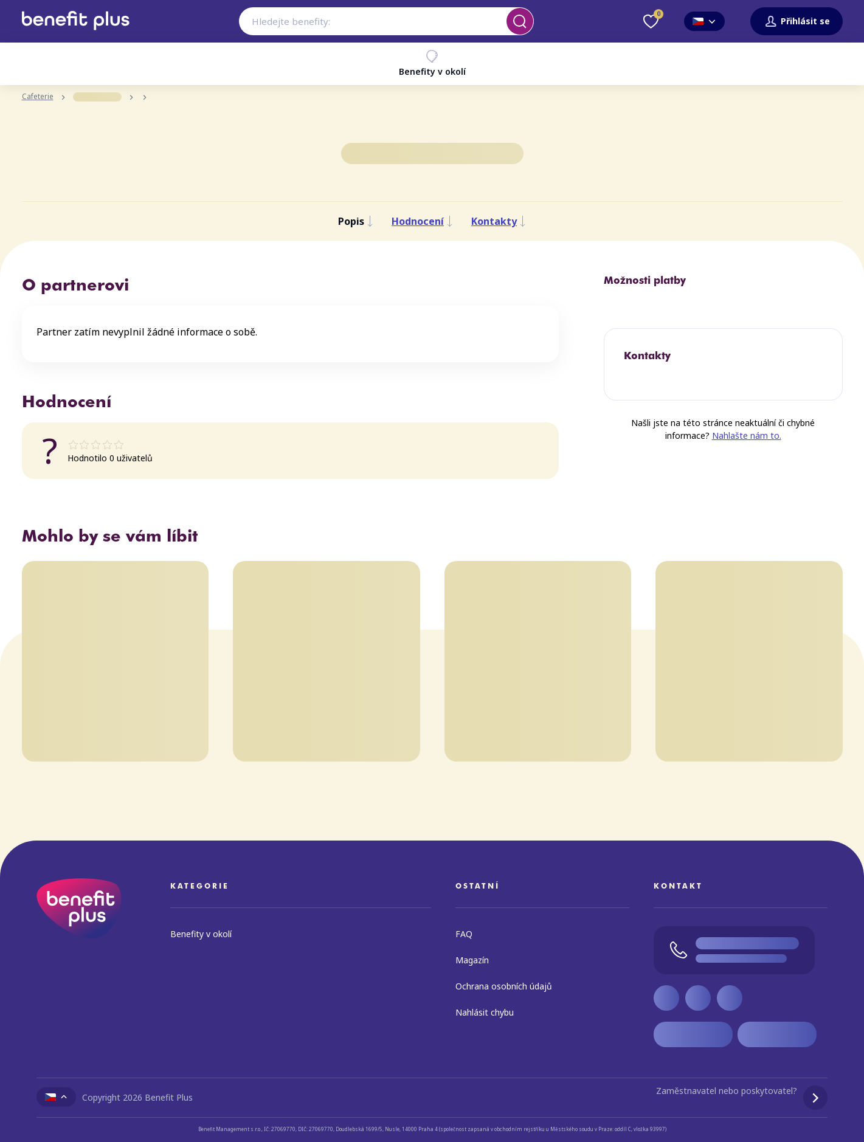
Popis (355, 221)
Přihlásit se (796, 21)
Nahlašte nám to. (746, 436)
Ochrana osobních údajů (503, 986)
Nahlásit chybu (484, 1012)
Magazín (472, 960)
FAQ (463, 934)
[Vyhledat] (519, 21)
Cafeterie (38, 96)
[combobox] (386, 21)
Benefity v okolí (432, 63)
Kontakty (498, 221)
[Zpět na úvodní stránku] (76, 34)
